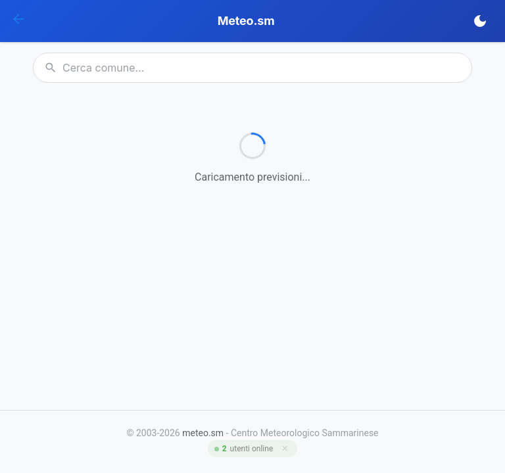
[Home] (18, 21)
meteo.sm (203, 433)
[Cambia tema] (480, 21)
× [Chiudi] (285, 448)
